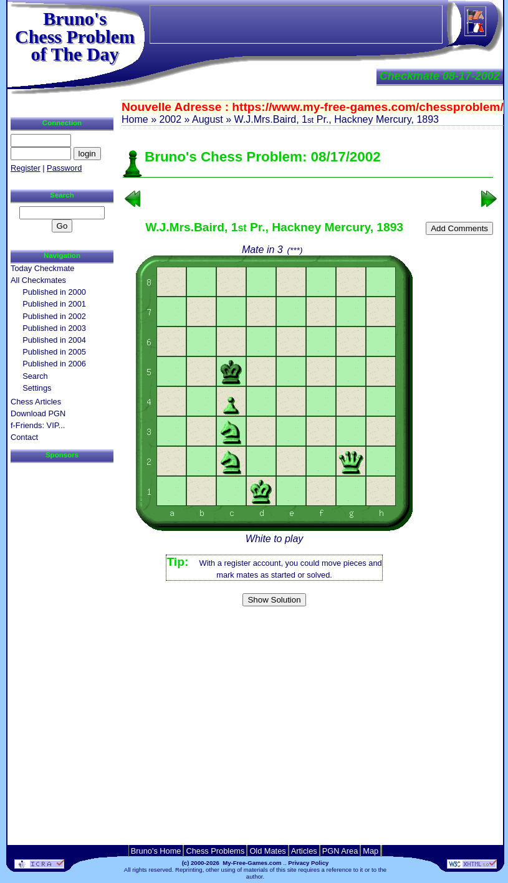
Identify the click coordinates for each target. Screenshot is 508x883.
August (207, 119)
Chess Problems (215, 851)
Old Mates (267, 851)
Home (135, 119)
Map (370, 851)
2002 (170, 119)
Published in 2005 (54, 351)
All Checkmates (38, 280)
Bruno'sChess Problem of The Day (75, 36)
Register (26, 168)
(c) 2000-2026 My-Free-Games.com (232, 862)
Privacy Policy (308, 862)
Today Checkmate (42, 268)
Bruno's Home (156, 851)
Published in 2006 (54, 363)
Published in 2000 (54, 292)
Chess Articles (36, 401)
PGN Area (340, 851)
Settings (36, 388)
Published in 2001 (54, 303)
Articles (304, 851)
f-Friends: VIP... (38, 425)
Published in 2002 (54, 316)
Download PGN (38, 413)
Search (35, 376)
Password (64, 168)
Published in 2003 (54, 328)
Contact (24, 437)
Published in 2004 (54, 340)
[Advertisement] (308, 631)
